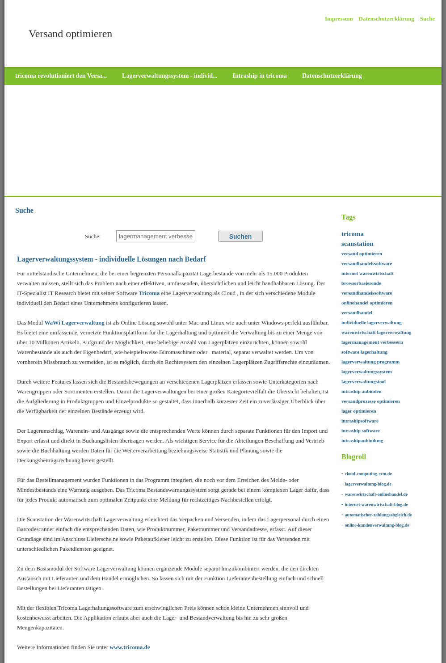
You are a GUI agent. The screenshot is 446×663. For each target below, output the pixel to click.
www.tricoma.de (129, 647)
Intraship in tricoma (260, 75)
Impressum (339, 18)
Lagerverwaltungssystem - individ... (170, 75)
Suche (427, 18)
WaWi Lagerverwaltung (74, 322)
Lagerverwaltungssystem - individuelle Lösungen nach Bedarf (111, 259)
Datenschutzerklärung (386, 18)
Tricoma (150, 293)
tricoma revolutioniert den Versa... (61, 75)
